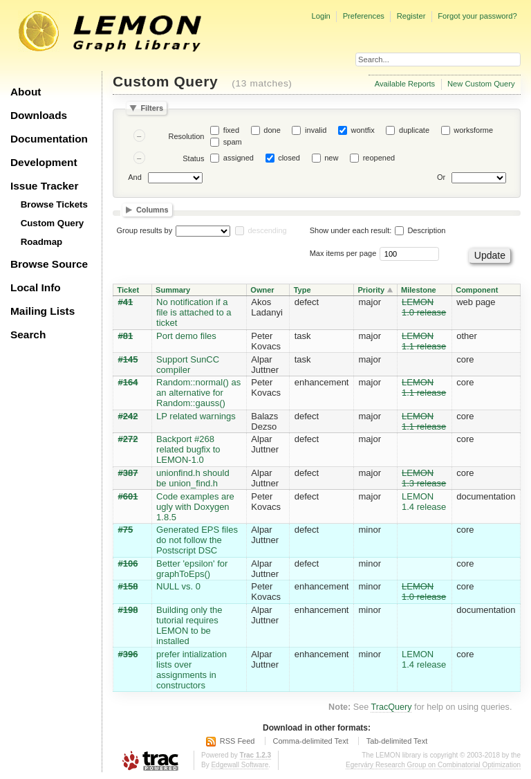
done (271, 130)
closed (289, 158)
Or (441, 177)
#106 (128, 563)
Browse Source (49, 264)
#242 (128, 416)
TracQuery (391, 707)
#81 (125, 336)
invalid (315, 130)
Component (477, 290)
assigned (238, 158)
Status (193, 158)
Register (411, 16)
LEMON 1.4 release (424, 501)
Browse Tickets (54, 204)
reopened (379, 158)
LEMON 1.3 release (424, 478)
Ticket (129, 290)
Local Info (35, 287)
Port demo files (186, 336)
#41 (125, 302)
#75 (125, 529)
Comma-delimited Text (310, 741)
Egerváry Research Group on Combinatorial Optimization (433, 765)
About (25, 92)
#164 (128, 382)
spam (232, 142)
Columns (152, 210)
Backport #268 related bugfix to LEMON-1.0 (188, 449)
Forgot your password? (477, 16)
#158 (128, 586)
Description (420, 230)
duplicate (414, 130)
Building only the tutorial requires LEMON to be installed (189, 625)
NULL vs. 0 (178, 586)
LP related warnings (196, 416)
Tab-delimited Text (396, 741)
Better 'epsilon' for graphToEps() (191, 568)
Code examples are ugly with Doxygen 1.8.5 (195, 506)
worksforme (473, 130)
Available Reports (405, 84)
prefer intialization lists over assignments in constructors (191, 669)
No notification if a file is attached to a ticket (193, 312)
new (331, 158)
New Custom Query (481, 84)
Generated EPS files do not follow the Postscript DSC (197, 540)
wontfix (363, 130)
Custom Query (52, 223)
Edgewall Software (239, 765)
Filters (151, 108)
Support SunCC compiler (187, 364)
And (135, 177)
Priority (370, 290)
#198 (128, 610)
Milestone (418, 290)
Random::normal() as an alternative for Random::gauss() (198, 392)
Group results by (145, 230)
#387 (128, 473)
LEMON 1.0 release (424, 307)
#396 (128, 654)
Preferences (363, 16)
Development (43, 162)
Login (320, 16)
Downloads (38, 115)
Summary (173, 290)
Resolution (186, 136)
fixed (231, 130)
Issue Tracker (44, 186)
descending (267, 230)
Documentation (49, 139)
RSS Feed (237, 741)
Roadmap (42, 242)
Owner (262, 290)
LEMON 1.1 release (424, 341)
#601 (128, 496)
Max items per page (343, 253)
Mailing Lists (42, 311)
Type (302, 290)
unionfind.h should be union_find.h (193, 478)
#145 (128, 359)
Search (28, 334)
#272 (128, 439)
